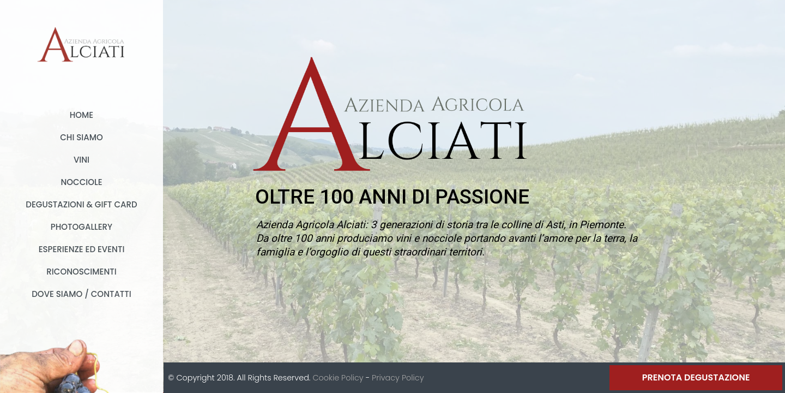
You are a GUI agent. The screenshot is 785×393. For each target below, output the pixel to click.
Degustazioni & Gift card (81, 204)
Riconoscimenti (81, 271)
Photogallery (81, 227)
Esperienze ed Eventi (82, 249)
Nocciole (81, 182)
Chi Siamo (81, 137)
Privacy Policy (398, 377)
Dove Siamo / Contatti (81, 294)
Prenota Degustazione (696, 377)
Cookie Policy (337, 377)
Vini (81, 159)
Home (81, 115)
